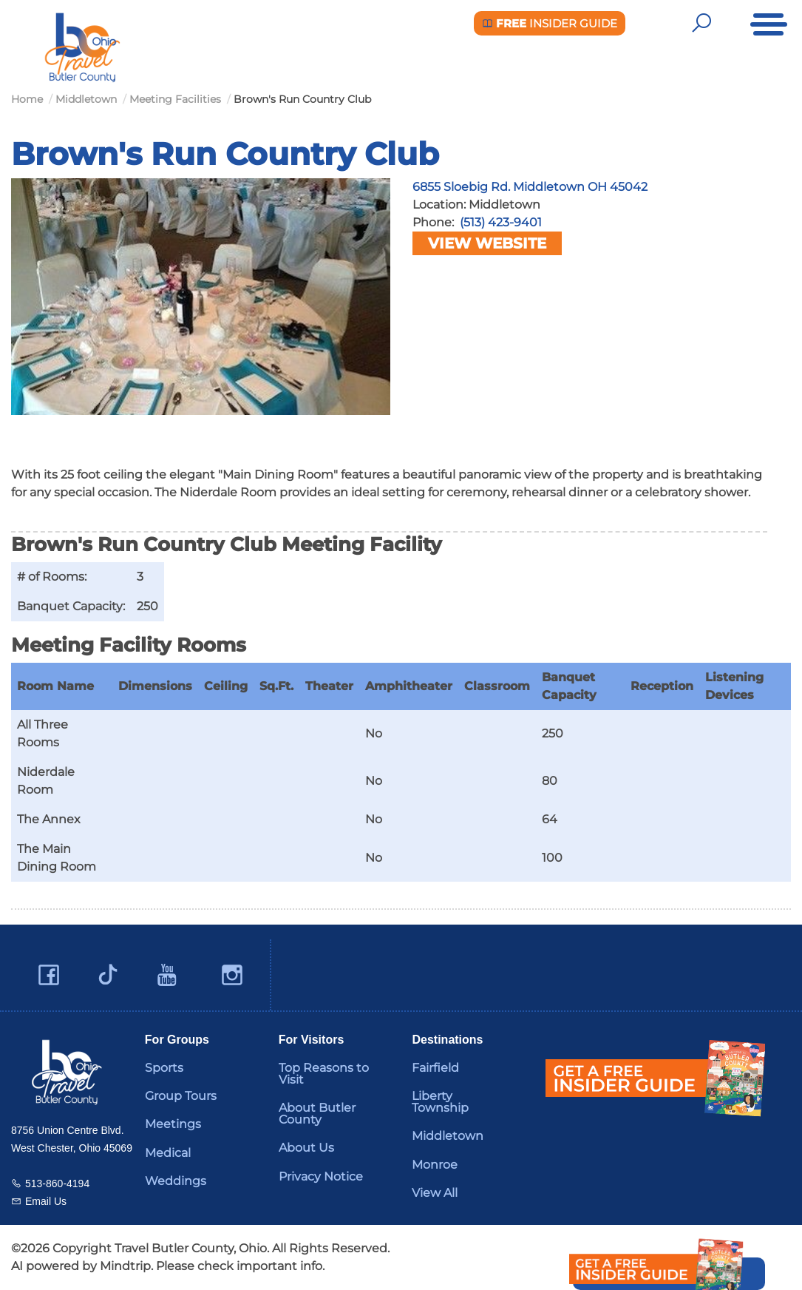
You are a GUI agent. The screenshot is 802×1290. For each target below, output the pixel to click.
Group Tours (181, 1096)
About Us (306, 1148)
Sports (164, 1068)
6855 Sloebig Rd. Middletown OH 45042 (530, 187)
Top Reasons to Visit (324, 1074)
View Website (487, 243)
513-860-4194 (57, 1183)
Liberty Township (440, 1102)
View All (435, 1193)
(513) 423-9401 (501, 222)
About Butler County (317, 1114)
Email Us (46, 1201)
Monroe (435, 1165)
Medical (168, 1153)
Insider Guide (549, 23)
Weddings (175, 1181)
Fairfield (435, 1068)
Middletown (447, 1136)
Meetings (173, 1124)
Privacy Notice (321, 1176)
